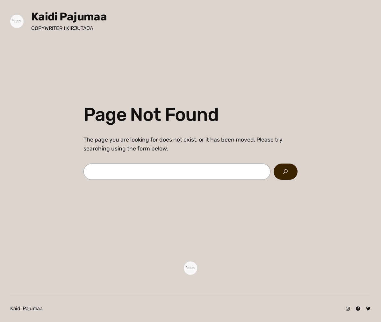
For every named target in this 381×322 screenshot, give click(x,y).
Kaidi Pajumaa (69, 16)
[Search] (286, 172)
